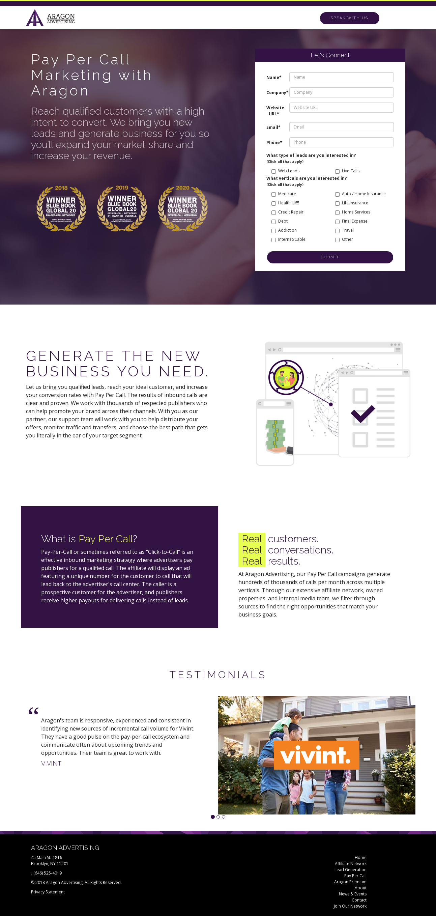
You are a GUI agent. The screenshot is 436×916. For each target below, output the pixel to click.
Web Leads (285, 171)
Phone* (274, 142)
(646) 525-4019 (47, 873)
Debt (279, 221)
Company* (275, 92)
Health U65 (285, 203)
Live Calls (347, 171)
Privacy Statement (48, 892)
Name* (274, 77)
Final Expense (351, 221)
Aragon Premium (350, 882)
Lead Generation (351, 869)
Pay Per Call (355, 876)
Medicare (283, 194)
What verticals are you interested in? (306, 181)
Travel (344, 230)
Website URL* (275, 111)
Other (344, 239)
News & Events (353, 894)
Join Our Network (350, 906)
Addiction (284, 230)
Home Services (352, 212)
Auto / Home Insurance (360, 194)
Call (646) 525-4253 (350, 18)
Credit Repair (287, 212)
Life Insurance (351, 203)
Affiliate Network (351, 863)
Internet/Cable (288, 239)
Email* (273, 127)
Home (361, 857)
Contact (359, 900)
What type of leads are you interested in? (311, 158)
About (361, 888)
